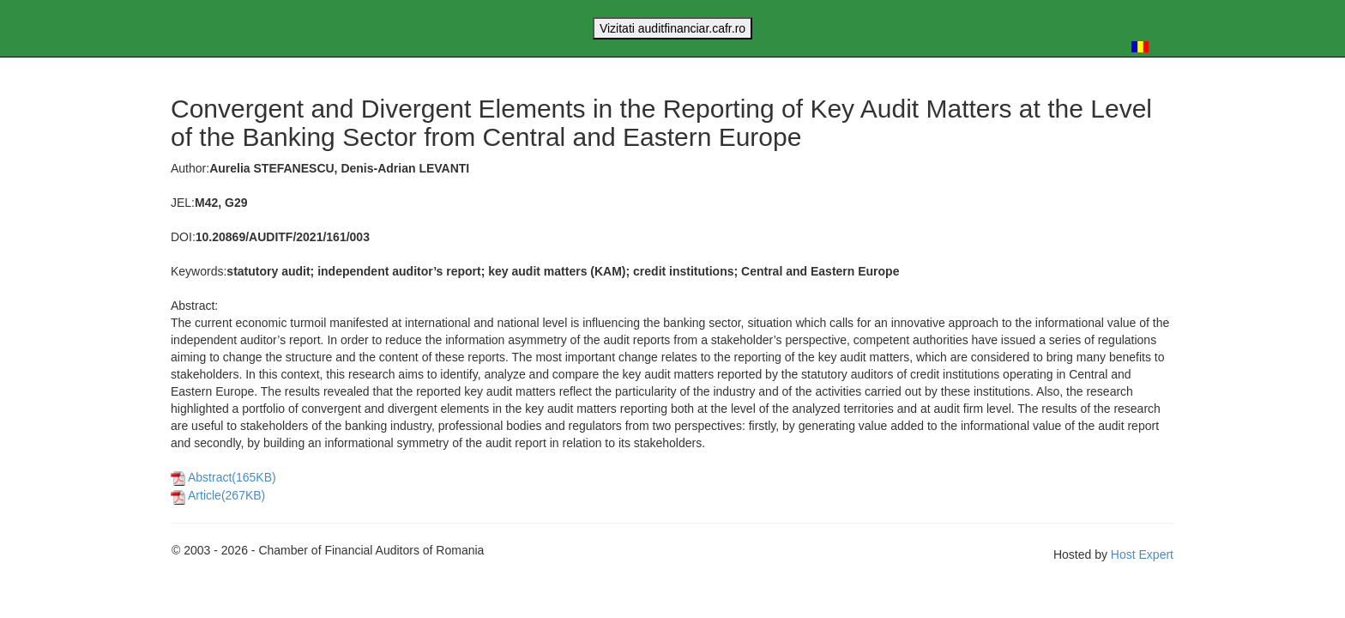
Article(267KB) (218, 495)
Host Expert (1142, 554)
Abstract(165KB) (223, 477)
